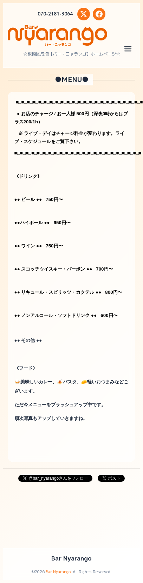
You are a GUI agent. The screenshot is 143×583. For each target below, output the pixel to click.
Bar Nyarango (71, 558)
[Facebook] (99, 14)
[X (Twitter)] (83, 14)
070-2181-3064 (55, 14)
